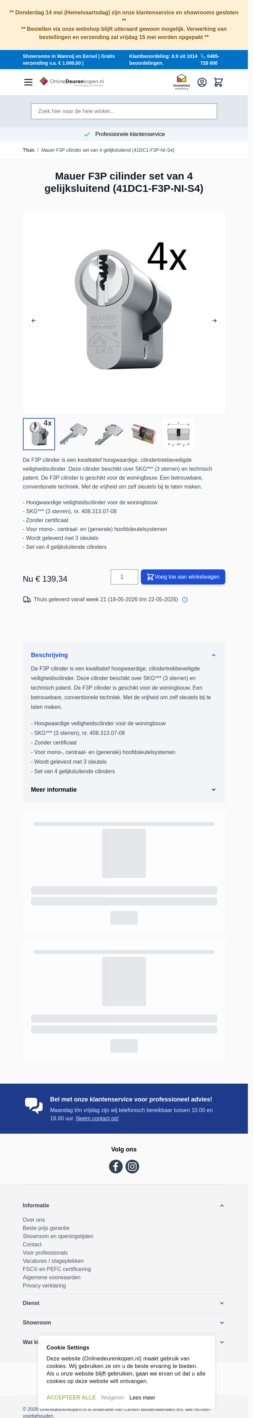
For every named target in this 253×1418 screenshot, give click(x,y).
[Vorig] (34, 314)
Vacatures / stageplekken (53, 1261)
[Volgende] (214, 314)
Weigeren (112, 1398)
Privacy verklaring (44, 1285)
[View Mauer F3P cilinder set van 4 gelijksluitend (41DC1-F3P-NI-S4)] (39, 434)
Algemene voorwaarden (52, 1277)
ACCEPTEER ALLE (71, 1398)
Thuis (29, 150)
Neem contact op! (97, 1118)
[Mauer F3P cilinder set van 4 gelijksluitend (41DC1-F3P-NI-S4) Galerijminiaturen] (109, 434)
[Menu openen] (28, 82)
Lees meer (143, 1398)
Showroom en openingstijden (58, 1236)
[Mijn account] (202, 82)
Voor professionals (45, 1253)
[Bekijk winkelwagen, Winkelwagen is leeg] (218, 82)
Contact (32, 1244)
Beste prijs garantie (46, 1228)
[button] (124, 1205)
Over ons (34, 1220)
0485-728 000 (209, 59)
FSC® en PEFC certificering (57, 1269)
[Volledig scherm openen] (124, 312)
